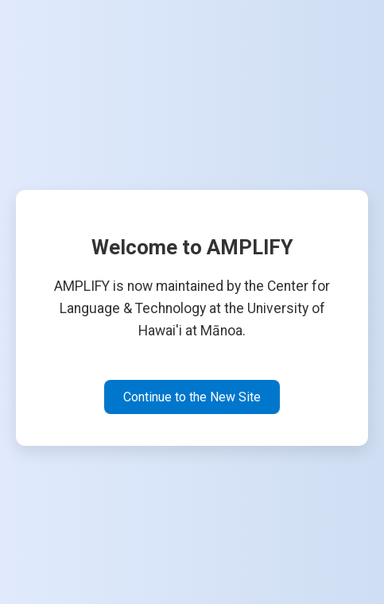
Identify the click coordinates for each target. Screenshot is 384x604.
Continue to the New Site (192, 397)
